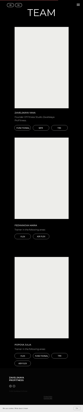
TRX (59, 128)
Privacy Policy (48, 396)
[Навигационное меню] (78, 5)
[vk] (10, 386)
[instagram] (14, 386)
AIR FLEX (41, 236)
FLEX (23, 236)
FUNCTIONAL (23, 128)
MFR (41, 128)
